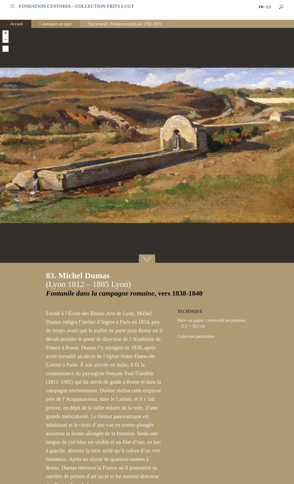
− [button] (5, 40)
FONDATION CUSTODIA (76, 6)
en (268, 7)
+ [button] (5, 33)
